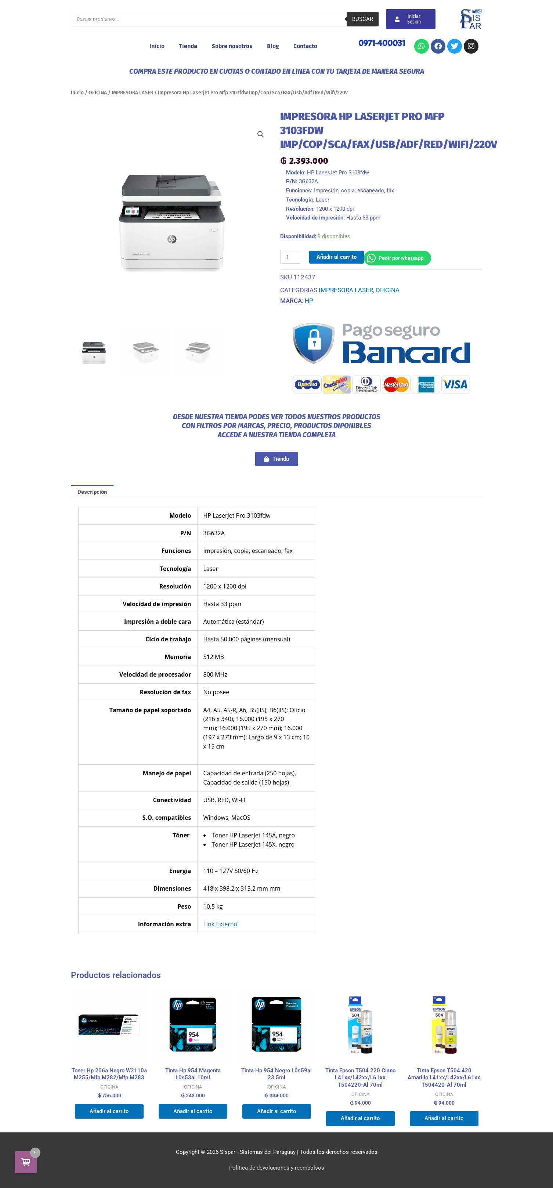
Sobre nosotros (232, 46)
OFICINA (97, 93)
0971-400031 (381, 42)
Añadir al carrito (337, 257)
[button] (260, 134)
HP (309, 300)
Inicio (157, 46)
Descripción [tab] (92, 492)
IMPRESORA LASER (132, 93)
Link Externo (220, 924)
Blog (273, 46)
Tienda (188, 46)
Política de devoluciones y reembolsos (276, 1168)
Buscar (362, 19)
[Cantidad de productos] (290, 257)
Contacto (305, 46)
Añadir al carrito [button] (109, 1111)
